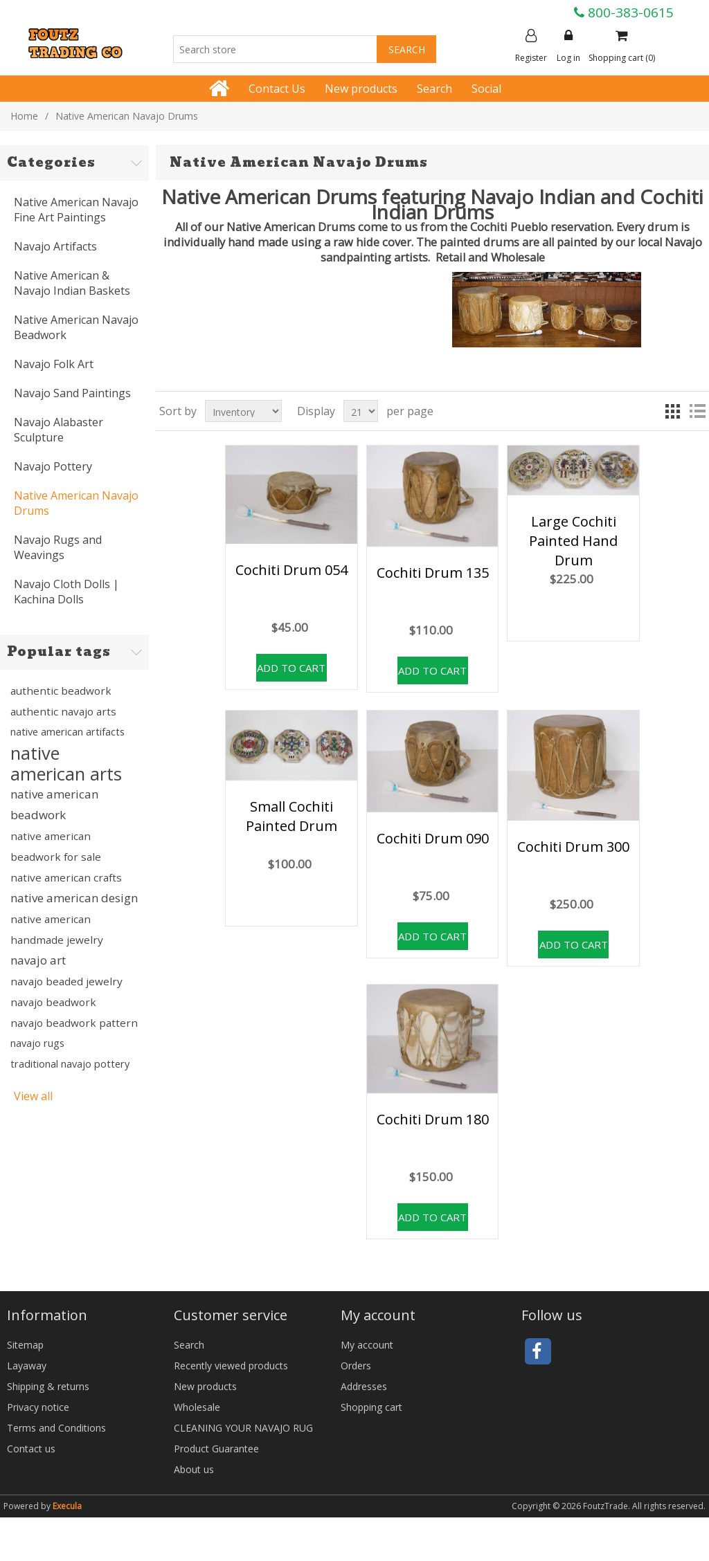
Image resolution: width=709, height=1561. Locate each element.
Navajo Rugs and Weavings (58, 547)
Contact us (31, 1448)
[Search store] (275, 49)
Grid (672, 411)
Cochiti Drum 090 (433, 838)
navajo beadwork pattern (74, 1023)
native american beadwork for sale (55, 846)
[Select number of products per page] (360, 411)
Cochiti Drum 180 (433, 1119)
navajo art (38, 960)
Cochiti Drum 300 (573, 846)
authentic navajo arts (63, 711)
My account (367, 1344)
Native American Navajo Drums (76, 503)
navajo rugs (37, 1043)
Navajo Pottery (53, 466)
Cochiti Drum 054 (291, 569)
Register (531, 46)
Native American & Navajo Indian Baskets (72, 283)
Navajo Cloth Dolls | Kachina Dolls (66, 591)
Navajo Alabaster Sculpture (58, 429)
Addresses (364, 1386)
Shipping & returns (48, 1386)
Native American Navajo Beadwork (76, 327)
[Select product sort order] (243, 411)
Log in (568, 46)
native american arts (66, 763)
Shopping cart (371, 1407)
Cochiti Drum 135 (433, 572)
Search (434, 88)
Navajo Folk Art (53, 364)
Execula (67, 1506)
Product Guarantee (216, 1448)
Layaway (26, 1365)
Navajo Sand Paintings (72, 393)
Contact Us (277, 88)
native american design (74, 898)
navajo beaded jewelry (66, 981)
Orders (356, 1365)
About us (194, 1469)
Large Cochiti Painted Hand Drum (573, 540)
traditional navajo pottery (69, 1063)
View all (33, 1096)
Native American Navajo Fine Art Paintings (76, 209)
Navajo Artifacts (55, 246)
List (697, 411)
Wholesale (197, 1407)
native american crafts (66, 877)
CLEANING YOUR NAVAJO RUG (243, 1427)
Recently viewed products (231, 1365)
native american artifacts (67, 731)
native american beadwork (54, 804)
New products (361, 88)
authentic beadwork (60, 690)
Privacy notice (38, 1407)
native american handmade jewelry (56, 929)
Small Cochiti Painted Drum (291, 816)
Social (486, 88)
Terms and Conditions (56, 1427)
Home (24, 115)
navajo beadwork (53, 1002)
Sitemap (25, 1344)
